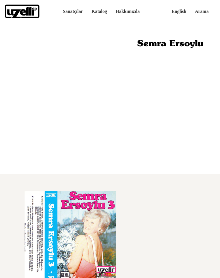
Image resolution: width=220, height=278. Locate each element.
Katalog (99, 11)
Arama (203, 11)
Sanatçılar (73, 11)
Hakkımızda (127, 11)
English (179, 11)
